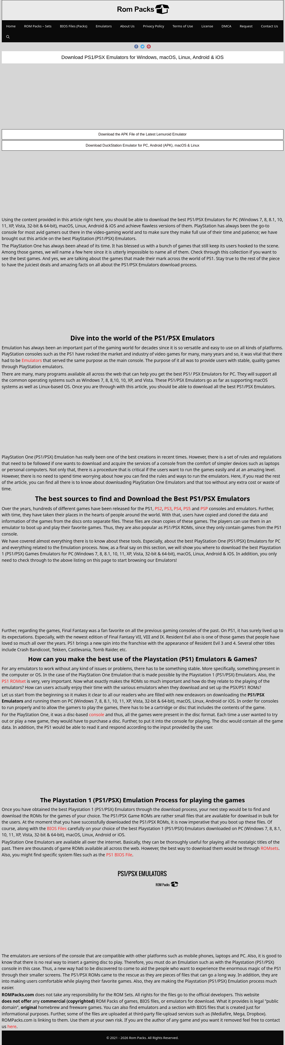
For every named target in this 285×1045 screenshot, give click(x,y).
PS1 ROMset (14, 681)
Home (11, 26)
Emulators (104, 26)
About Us (127, 26)
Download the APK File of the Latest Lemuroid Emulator (142, 134)
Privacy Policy (153, 26)
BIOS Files (57, 828)
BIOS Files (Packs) (73, 26)
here (11, 1026)
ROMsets (270, 848)
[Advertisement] (142, 96)
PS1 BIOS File (119, 855)
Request (246, 26)
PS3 (168, 508)
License (207, 26)
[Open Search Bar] (8, 36)
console (96, 715)
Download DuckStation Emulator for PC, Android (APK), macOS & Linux (142, 145)
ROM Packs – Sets (37, 26)
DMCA (226, 26)
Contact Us (269, 26)
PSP (204, 508)
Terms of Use (183, 26)
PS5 (187, 508)
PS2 (158, 508)
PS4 (177, 508)
